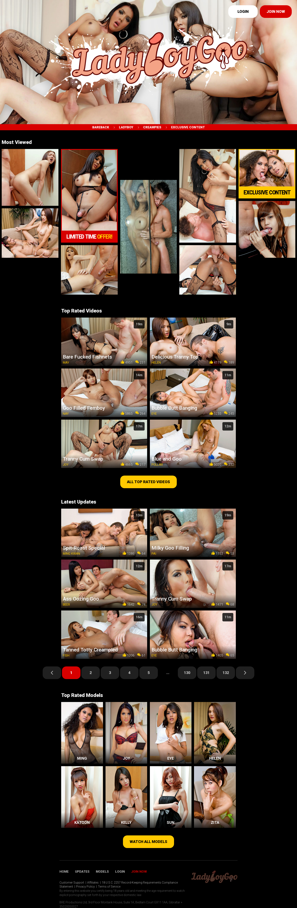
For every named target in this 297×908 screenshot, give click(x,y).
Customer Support (71, 882)
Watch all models (148, 841)
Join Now (139, 871)
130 (187, 672)
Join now (276, 11)
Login (243, 11)
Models (102, 871)
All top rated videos (148, 482)
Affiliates (93, 882)
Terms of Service (109, 886)
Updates (82, 871)
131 (206, 672)
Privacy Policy (85, 886)
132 (226, 672)
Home (64, 871)
